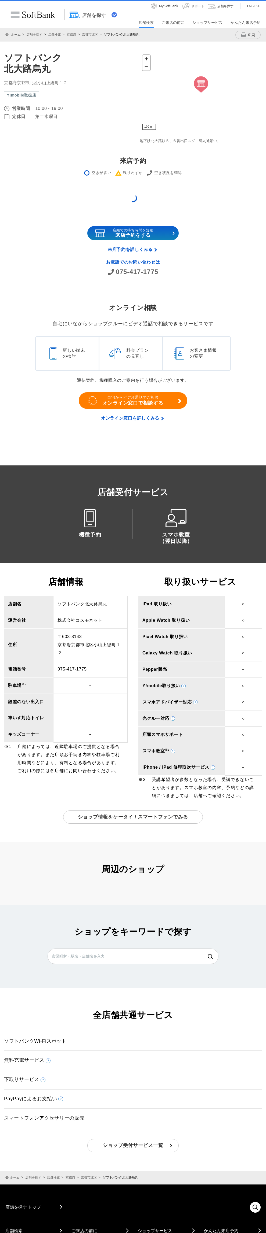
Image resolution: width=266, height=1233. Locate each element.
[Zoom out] (146, 67)
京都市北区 (90, 34)
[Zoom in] (146, 59)
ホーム (16, 34)
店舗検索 (54, 34)
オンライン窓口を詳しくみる (130, 418)
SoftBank (33, 15)
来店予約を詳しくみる (130, 249)
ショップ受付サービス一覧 (133, 1145)
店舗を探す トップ (23, 1207)
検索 (210, 956)
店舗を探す (34, 34)
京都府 (71, 34)
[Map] (201, 92)
